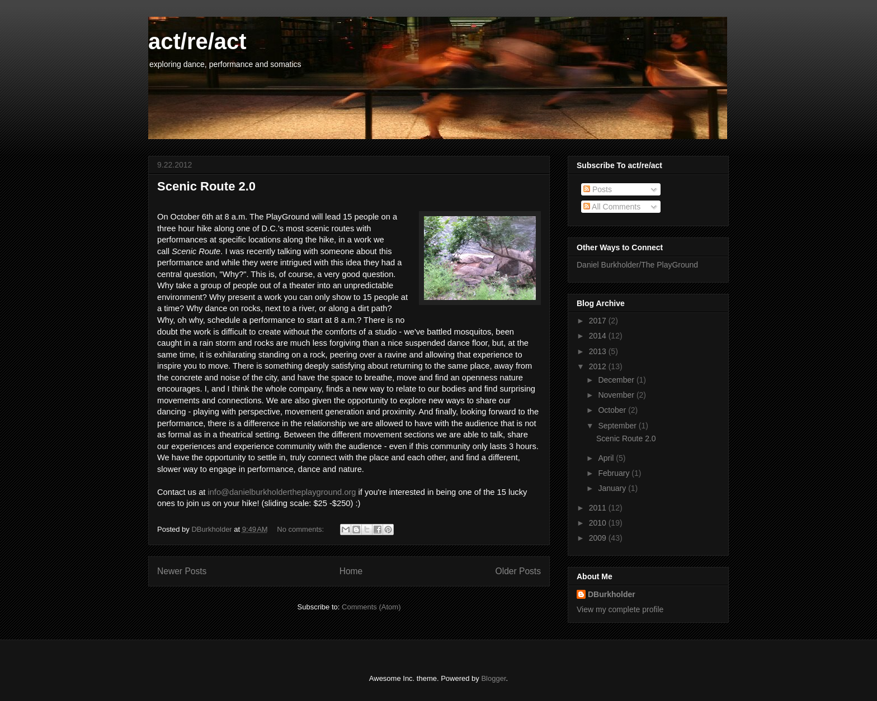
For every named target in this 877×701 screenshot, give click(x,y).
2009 (599, 537)
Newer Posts (181, 571)
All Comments (611, 206)
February (614, 473)
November (617, 394)
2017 (599, 320)
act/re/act (197, 41)
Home (351, 571)
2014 (599, 335)
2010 (599, 522)
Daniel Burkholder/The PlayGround (637, 264)
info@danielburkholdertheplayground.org (282, 492)
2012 (599, 366)
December (617, 379)
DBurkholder (611, 594)
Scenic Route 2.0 (206, 186)
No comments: (301, 529)
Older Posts (518, 571)
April (607, 458)
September (618, 425)
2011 (599, 507)
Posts (597, 189)
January (613, 488)
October (613, 410)
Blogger (493, 678)
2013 (599, 351)
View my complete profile (620, 609)
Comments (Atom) (371, 607)
